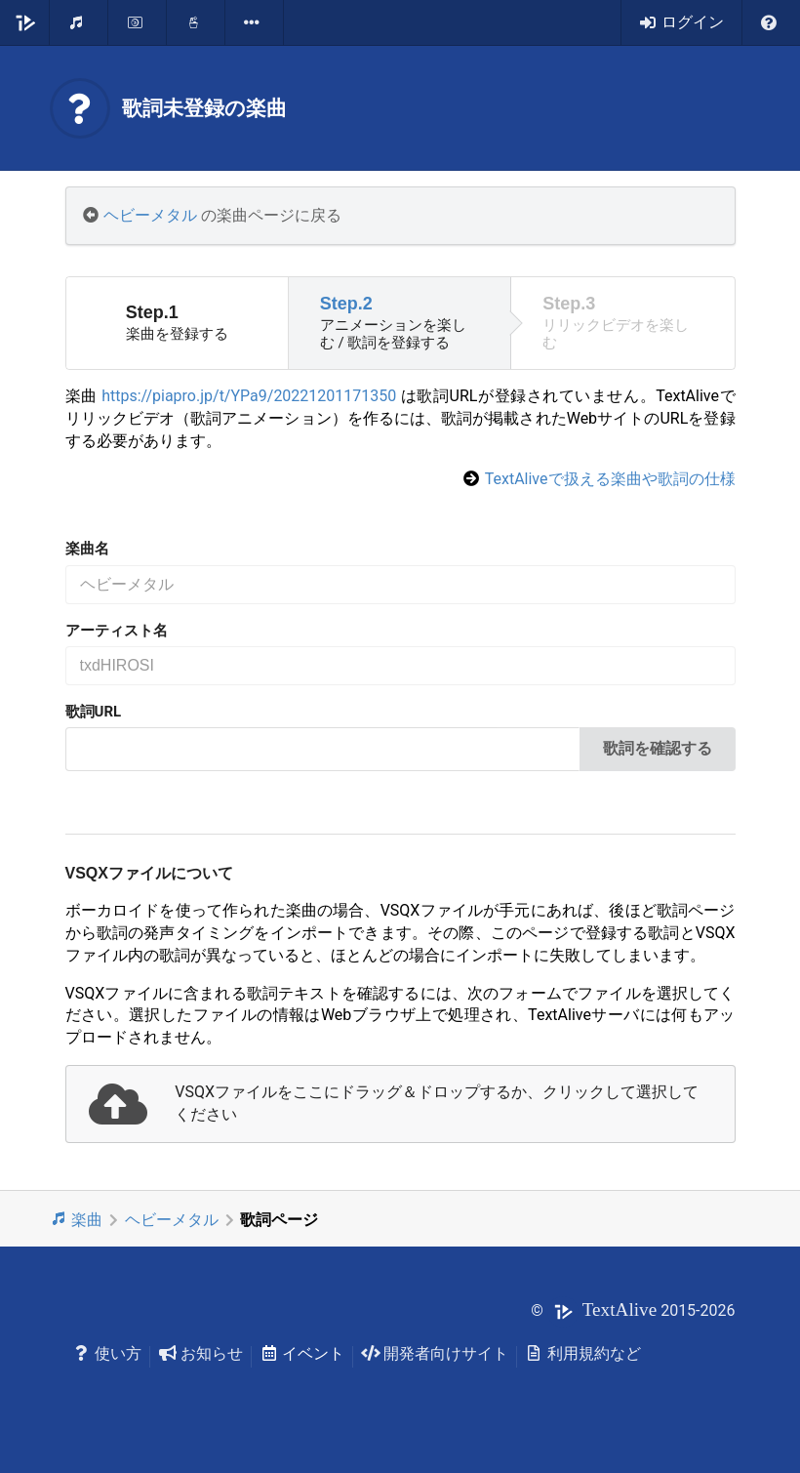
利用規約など (583, 1353)
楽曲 (76, 1219)
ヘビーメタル (150, 215)
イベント (302, 1353)
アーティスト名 (116, 630)
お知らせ (200, 1353)
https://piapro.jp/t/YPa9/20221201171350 (248, 396)
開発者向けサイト (434, 1353)
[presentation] (400, 1104)
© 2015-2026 (633, 1310)
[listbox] (254, 22)
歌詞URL (93, 711)
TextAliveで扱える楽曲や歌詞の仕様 (610, 479)
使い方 (107, 1353)
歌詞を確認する (657, 748)
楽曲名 (87, 548)
